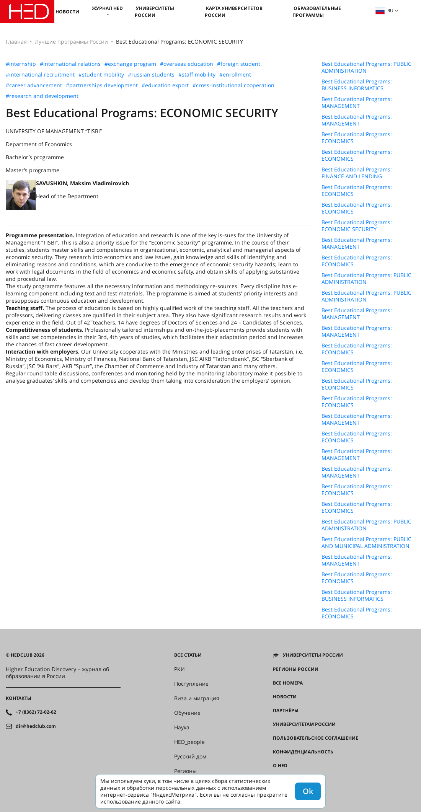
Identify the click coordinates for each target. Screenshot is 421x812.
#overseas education (186, 63)
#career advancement (34, 85)
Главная (16, 41)
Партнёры (286, 711)
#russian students (151, 74)
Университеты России (154, 11)
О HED (280, 766)
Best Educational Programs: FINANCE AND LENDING (356, 173)
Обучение (187, 712)
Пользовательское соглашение (315, 738)
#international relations (70, 63)
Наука (181, 727)
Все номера (288, 683)
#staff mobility (196, 74)
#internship (21, 63)
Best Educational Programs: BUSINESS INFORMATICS (356, 85)
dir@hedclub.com (36, 726)
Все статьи (188, 655)
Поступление (191, 683)
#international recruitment (40, 74)
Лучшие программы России (71, 41)
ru (384, 10)
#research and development (42, 96)
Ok (308, 791)
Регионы (185, 771)
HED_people (189, 742)
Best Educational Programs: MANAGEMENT (356, 102)
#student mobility (101, 74)
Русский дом (190, 756)
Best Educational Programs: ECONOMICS (356, 138)
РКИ (179, 669)
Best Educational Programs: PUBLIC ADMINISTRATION (366, 67)
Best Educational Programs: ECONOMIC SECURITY (356, 226)
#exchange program (130, 63)
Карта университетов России (234, 11)
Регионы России (295, 669)
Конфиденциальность (303, 752)
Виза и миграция (196, 698)
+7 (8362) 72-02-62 (36, 712)
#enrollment (235, 74)
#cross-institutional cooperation (233, 85)
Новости (67, 11)
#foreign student (238, 63)
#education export (165, 85)
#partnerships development (102, 85)
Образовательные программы (316, 11)
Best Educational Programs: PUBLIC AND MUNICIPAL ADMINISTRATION (366, 542)
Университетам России (304, 724)
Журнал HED (107, 8)
